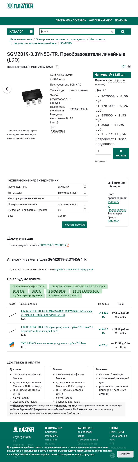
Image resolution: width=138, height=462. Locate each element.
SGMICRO (113, 201)
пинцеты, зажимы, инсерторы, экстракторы (78, 286)
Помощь (121, 20)
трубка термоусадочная (27, 295)
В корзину (121, 153)
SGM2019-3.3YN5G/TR (53, 245)
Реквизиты (52, 436)
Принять (125, 454)
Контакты (51, 432)
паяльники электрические (29, 286)
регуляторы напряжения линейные (35, 43)
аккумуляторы (57, 290)
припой (36, 290)
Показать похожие (74, 224)
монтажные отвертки (86, 290)
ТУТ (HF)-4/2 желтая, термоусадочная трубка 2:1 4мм (53, 343)
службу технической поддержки (73, 269)
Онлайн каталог (100, 20)
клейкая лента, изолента (64, 295)
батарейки (19, 290)
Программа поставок (71, 20)
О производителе (117, 207)
